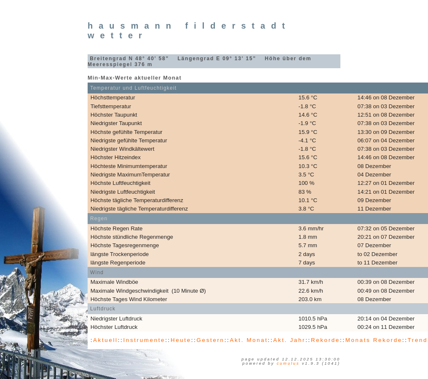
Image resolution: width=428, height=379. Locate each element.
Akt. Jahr (289, 340)
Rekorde (325, 340)
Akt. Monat (249, 340)
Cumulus (288, 363)
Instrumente (144, 340)
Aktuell (105, 340)
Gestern (211, 340)
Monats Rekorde (373, 340)
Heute (181, 340)
